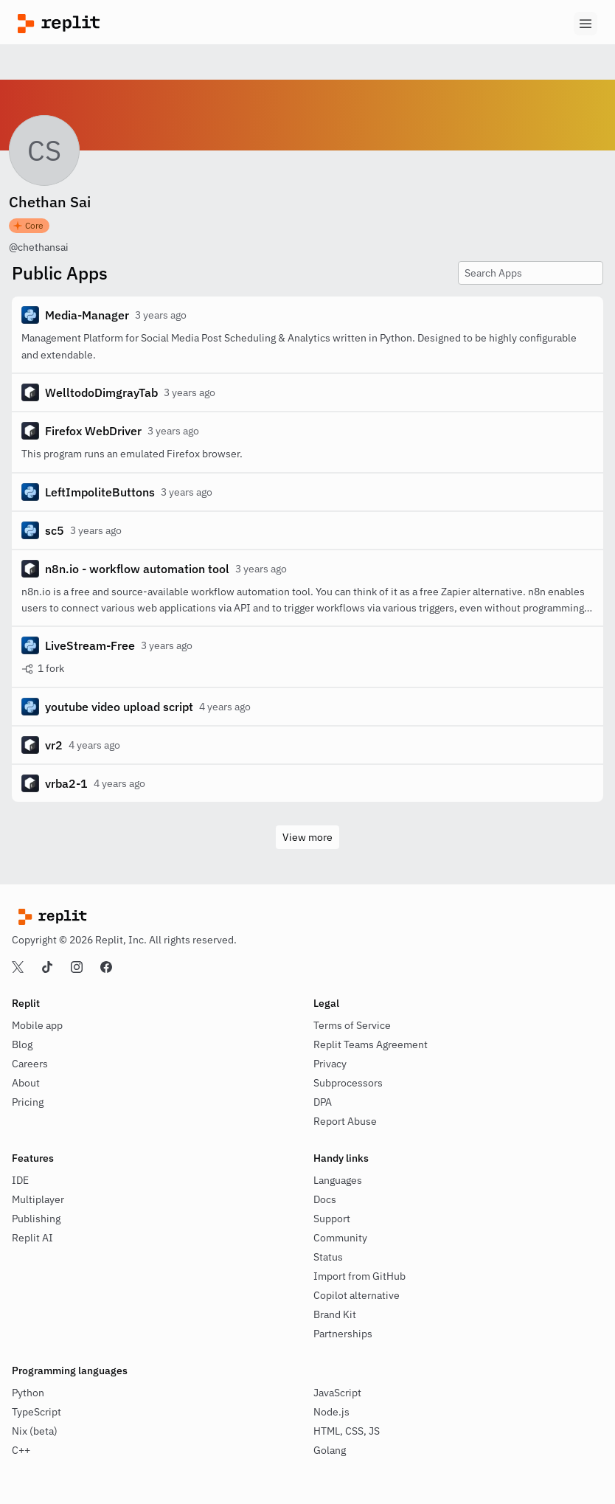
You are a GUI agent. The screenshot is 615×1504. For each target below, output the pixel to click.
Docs (324, 1199)
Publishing (36, 1218)
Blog (22, 1044)
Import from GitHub (359, 1276)
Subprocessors (348, 1082)
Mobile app (37, 1025)
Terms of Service (352, 1025)
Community (340, 1237)
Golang (329, 1450)
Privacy (330, 1063)
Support (331, 1218)
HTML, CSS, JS (346, 1431)
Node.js (331, 1411)
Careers (30, 1063)
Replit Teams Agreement (370, 1044)
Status (328, 1257)
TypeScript (36, 1411)
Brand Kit (334, 1314)
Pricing (28, 1102)
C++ (21, 1450)
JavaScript (337, 1392)
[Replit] (163, 23)
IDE (20, 1180)
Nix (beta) (35, 1431)
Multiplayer (38, 1199)
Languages (337, 1180)
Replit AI (32, 1237)
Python (28, 1392)
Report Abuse (345, 1121)
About (26, 1082)
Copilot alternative (356, 1295)
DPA (322, 1102)
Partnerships (342, 1333)
